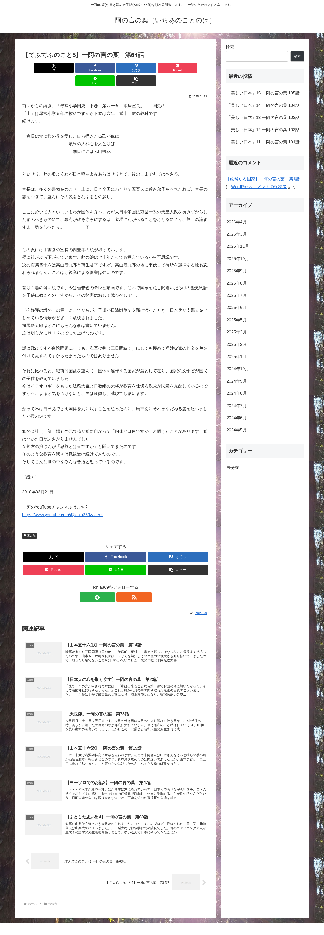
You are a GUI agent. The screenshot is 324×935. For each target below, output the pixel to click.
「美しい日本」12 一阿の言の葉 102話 (263, 129)
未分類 (30, 522)
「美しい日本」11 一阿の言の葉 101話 (263, 142)
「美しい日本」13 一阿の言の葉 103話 (263, 117)
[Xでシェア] (37, 68)
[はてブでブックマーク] (100, 68)
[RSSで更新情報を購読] (121, 584)
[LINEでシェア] (163, 68)
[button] (194, 68)
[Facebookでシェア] (69, 68)
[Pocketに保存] (131, 68)
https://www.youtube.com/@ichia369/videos (62, 502)
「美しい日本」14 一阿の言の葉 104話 (263, 105)
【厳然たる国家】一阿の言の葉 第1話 (263, 179)
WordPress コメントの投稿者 (259, 186)
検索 (230, 47)
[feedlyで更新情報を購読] (110, 584)
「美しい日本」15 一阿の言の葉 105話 (263, 93)
